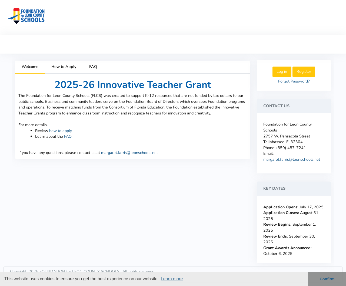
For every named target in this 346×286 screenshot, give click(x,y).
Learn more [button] (172, 279)
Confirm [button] (327, 279)
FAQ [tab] (93, 66)
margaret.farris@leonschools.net (129, 152)
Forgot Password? (294, 81)
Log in (282, 71)
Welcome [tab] (30, 66)
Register (304, 71)
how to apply (60, 130)
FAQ (68, 136)
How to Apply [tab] (63, 66)
